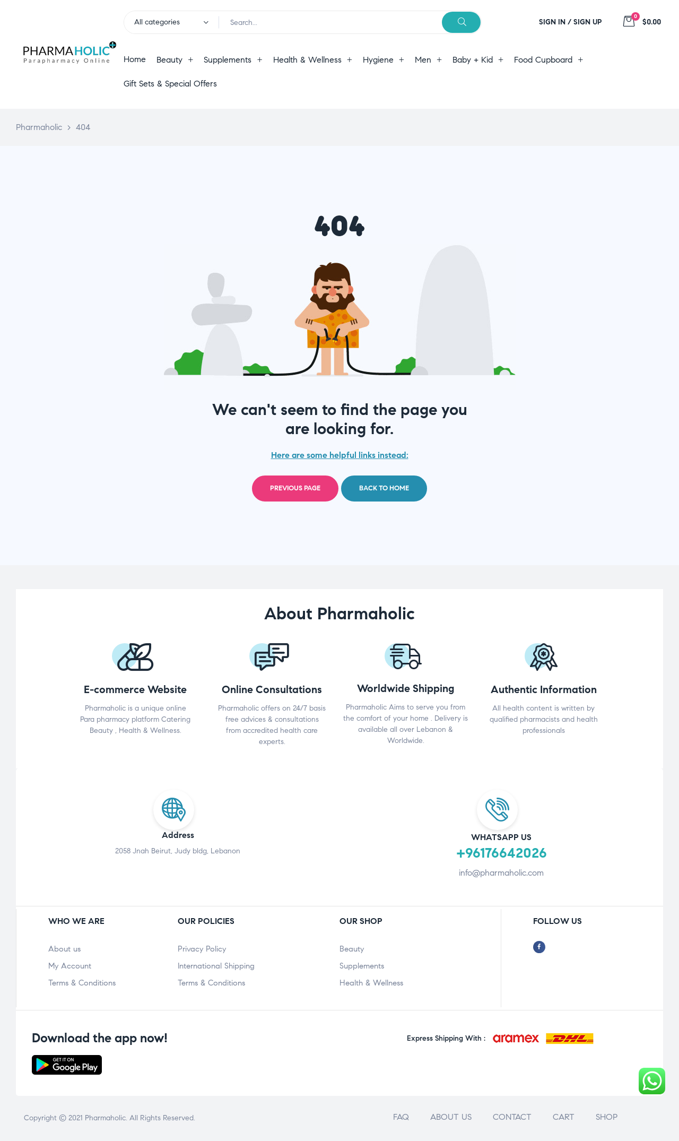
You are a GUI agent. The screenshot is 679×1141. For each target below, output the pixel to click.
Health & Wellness (371, 983)
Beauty (352, 949)
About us (64, 949)
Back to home (384, 488)
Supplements (362, 966)
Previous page (295, 488)
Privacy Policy (202, 949)
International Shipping (216, 966)
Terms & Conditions (82, 983)
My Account (69, 966)
